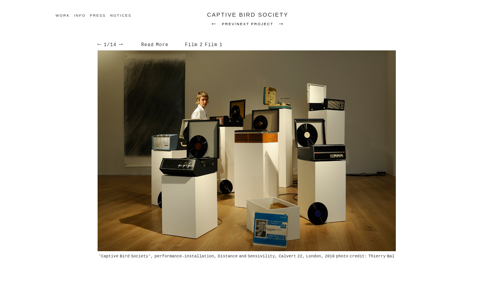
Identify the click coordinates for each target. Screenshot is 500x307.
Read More (154, 45)
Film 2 (194, 45)
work (62, 15)
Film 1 (214, 45)
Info (80, 15)
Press (98, 15)
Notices (120, 15)
